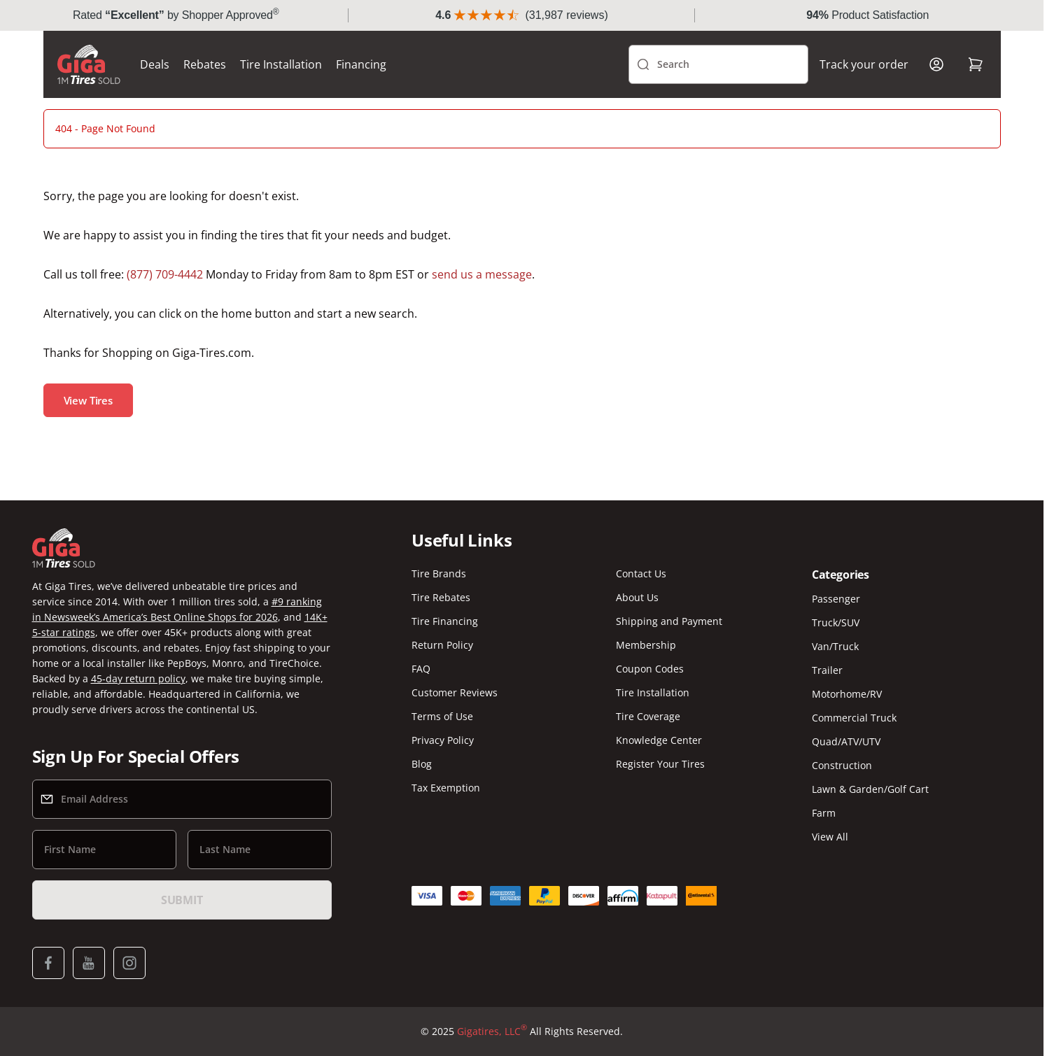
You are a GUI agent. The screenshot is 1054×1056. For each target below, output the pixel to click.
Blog (422, 763)
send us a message (482, 274)
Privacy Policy (443, 740)
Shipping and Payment (669, 621)
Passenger (836, 598)
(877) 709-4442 (165, 274)
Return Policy (442, 645)
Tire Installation (281, 64)
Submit (182, 900)
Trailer (827, 670)
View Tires (88, 400)
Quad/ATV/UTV (846, 741)
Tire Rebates (441, 597)
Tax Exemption (446, 787)
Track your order (864, 64)
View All (830, 836)
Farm (824, 812)
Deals (154, 64)
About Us (637, 597)
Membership (646, 645)
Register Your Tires (660, 763)
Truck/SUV (835, 622)
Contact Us (641, 573)
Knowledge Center (659, 740)
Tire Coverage (648, 716)
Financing (361, 64)
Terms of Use (442, 716)
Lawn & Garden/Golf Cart (870, 789)
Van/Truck (835, 646)
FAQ (421, 668)
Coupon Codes (650, 668)
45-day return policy (138, 678)
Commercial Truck (854, 717)
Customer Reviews (455, 692)
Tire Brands (439, 573)
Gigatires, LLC (492, 1031)
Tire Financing (445, 621)
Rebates (204, 64)
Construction (842, 765)
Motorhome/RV (847, 694)
